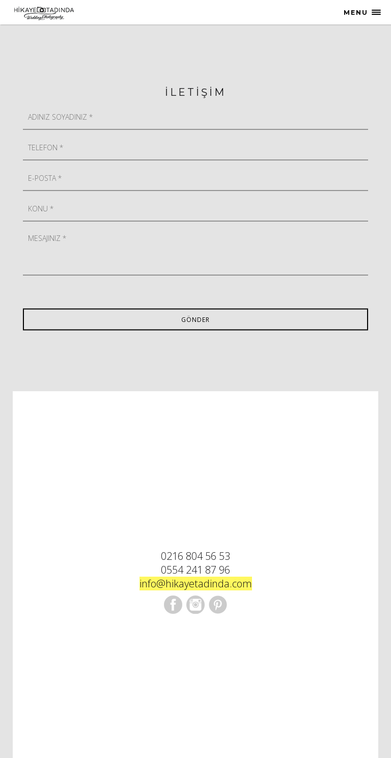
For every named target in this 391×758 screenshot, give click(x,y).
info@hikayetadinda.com (195, 583)
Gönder (195, 319)
